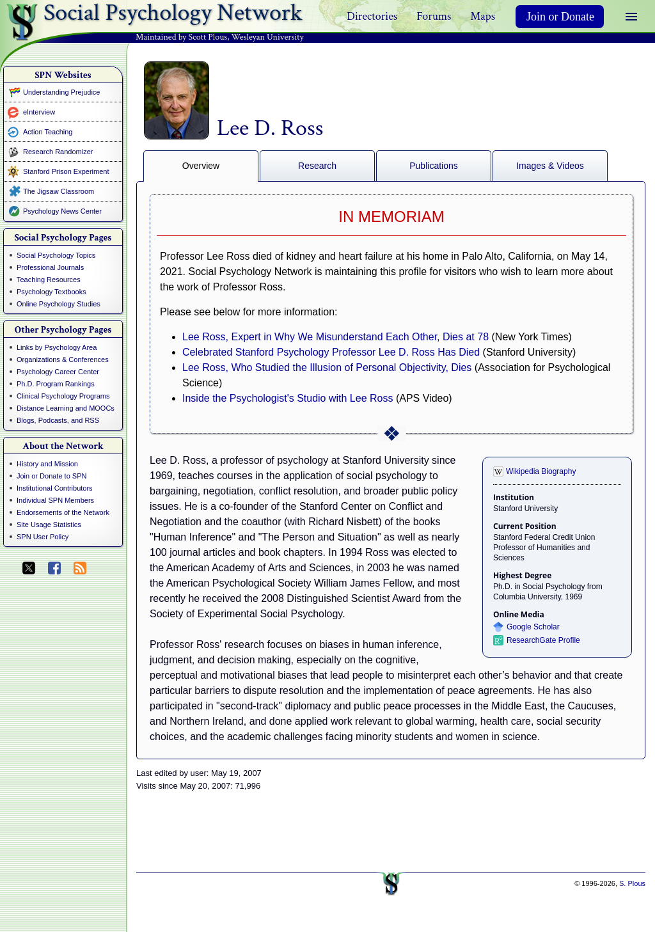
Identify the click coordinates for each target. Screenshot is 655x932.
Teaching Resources (49, 279)
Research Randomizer (58, 151)
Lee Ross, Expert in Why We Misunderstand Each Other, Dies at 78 (335, 336)
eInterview (39, 112)
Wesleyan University (268, 37)
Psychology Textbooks (51, 292)
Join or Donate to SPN (51, 476)
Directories (372, 16)
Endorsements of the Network (63, 512)
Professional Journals (50, 267)
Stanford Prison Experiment (66, 171)
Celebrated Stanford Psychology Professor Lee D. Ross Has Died (331, 352)
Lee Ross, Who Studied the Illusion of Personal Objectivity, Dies (326, 367)
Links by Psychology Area (57, 347)
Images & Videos (550, 166)
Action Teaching (47, 132)
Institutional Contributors (55, 488)
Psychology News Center (62, 211)
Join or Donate (560, 16)
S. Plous (632, 883)
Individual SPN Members (55, 500)
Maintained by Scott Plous (181, 37)
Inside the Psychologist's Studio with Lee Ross (287, 398)
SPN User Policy (42, 537)
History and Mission (47, 464)
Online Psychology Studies (58, 304)
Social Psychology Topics (56, 255)
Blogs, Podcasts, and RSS (58, 420)
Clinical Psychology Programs (63, 396)
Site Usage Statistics (49, 524)
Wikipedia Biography (541, 471)
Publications (433, 166)
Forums (433, 16)
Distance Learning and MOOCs (65, 408)
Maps (482, 16)
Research (317, 166)
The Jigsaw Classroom (58, 191)
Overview (200, 166)
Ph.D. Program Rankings (56, 384)
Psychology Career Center (58, 371)
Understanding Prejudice (61, 92)
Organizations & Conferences (63, 359)
